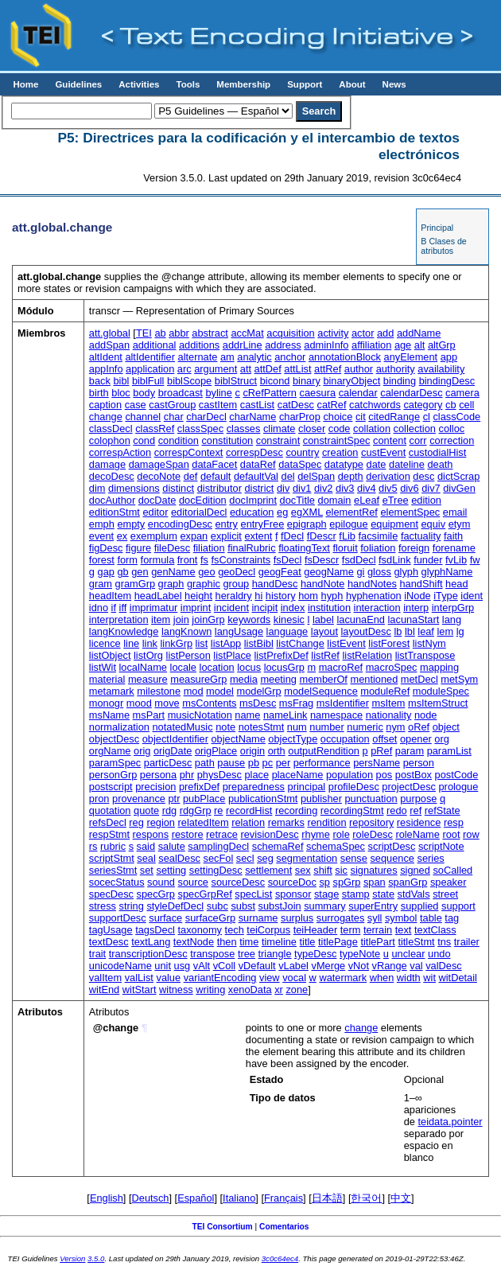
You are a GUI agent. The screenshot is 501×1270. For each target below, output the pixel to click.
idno (98, 608)
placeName (298, 775)
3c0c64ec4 (280, 1258)
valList (139, 978)
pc (268, 763)
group (236, 584)
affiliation (371, 345)
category (422, 405)
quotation (110, 810)
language (287, 631)
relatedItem (203, 822)
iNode (417, 596)
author (358, 369)
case (135, 405)
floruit (344, 548)
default (215, 476)
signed (415, 870)
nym (395, 727)
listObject (110, 655)
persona (158, 775)
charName (252, 417)
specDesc (111, 894)
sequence (392, 858)
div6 (409, 488)
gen (139, 572)
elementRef (351, 512)
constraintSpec (337, 440)
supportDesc (117, 918)
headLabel (158, 596)
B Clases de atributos (443, 245)
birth (99, 393)
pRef (381, 751)
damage (107, 464)
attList (297, 369)
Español (195, 1198)
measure (148, 679)
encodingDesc (180, 524)
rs (93, 846)
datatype (343, 464)
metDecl (419, 679)
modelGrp (259, 691)
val (416, 966)
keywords (248, 619)
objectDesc (114, 739)
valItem (105, 978)
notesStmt (262, 727)
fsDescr (322, 560)
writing (210, 989)
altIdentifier (150, 357)
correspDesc (254, 452)
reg (136, 822)
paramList (449, 751)
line (131, 643)
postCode (457, 775)
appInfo (106, 369)
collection (415, 428)
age (402, 345)
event (101, 536)
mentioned (374, 679)
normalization (119, 727)
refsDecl (107, 822)
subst (243, 906)
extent (259, 536)
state (383, 894)
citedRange (394, 417)
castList (257, 405)
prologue (459, 787)
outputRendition (323, 751)
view (269, 978)
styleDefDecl (175, 906)
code (339, 428)
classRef (154, 428)
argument (215, 369)
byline (218, 393)
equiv (433, 524)
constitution (227, 440)
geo (206, 572)
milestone (159, 691)
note (225, 727)
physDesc (219, 775)
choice (337, 417)
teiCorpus (268, 930)
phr (187, 775)
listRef (325, 655)
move (166, 703)
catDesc (296, 405)
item (160, 619)
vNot (358, 966)
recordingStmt (352, 810)
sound (161, 882)
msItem (388, 703)
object (446, 727)
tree (246, 954)
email (455, 512)
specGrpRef (205, 894)
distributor (219, 488)
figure (138, 548)
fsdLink (395, 560)
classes (244, 428)
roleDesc (372, 834)
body (144, 393)
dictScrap (458, 476)
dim (97, 488)
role (340, 834)
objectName (239, 739)
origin (252, 751)
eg (282, 512)
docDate (157, 500)
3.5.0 (95, 1258)
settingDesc (216, 870)
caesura (318, 393)
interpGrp (453, 608)
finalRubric (251, 548)
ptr (174, 798)
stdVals (414, 894)
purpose (418, 798)
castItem (218, 405)
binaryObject (351, 381)
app (449, 357)
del (288, 476)
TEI (144, 333)
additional (155, 345)
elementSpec (411, 512)
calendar (358, 393)
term (350, 930)
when (382, 978)
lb (398, 631)
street (445, 894)
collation (371, 428)
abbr (179, 333)
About (352, 84)
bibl (121, 381)
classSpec (200, 428)
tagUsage (111, 930)
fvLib (456, 560)
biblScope (189, 381)
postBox (413, 775)
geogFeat (279, 572)
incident (231, 608)
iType (445, 596)
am (227, 357)
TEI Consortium (222, 1226)
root (451, 834)
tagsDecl (155, 930)
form (127, 560)
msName (109, 715)
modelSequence (321, 691)
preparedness (254, 787)
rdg (169, 810)
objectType (292, 739)
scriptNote (441, 846)
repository (371, 822)
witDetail (458, 978)
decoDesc (111, 476)
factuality (421, 536)
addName (419, 333)
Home (25, 84)
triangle (275, 954)
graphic (203, 584)
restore (188, 834)
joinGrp (208, 619)
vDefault (257, 966)
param (409, 751)
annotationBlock (345, 357)
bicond (275, 381)
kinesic (289, 619)
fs (204, 560)
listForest (389, 643)
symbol (401, 918)
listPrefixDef (281, 655)
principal (307, 787)
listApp (226, 643)
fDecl (292, 536)
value (168, 978)
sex (303, 870)
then (227, 942)
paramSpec (115, 763)
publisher (321, 798)
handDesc (275, 584)
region (160, 822)
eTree (396, 500)
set (146, 870)
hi (258, 596)
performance (322, 763)
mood (139, 703)
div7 (430, 488)
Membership (243, 84)
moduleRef (385, 691)
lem (445, 631)
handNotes (372, 584)
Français (283, 1198)
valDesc (443, 966)
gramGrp (135, 584)
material (107, 679)
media (244, 679)
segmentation (306, 858)
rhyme (315, 834)
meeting (278, 679)
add (385, 333)
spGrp (346, 882)
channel (143, 417)
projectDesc (409, 787)
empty (131, 524)
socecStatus (117, 882)
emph (102, 524)
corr (418, 440)
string (131, 906)
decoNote (159, 476)
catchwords (375, 405)
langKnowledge (124, 631)
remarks (286, 822)
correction (451, 440)
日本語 (327, 1198)
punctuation (370, 798)
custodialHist (438, 452)
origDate (172, 751)
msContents (209, 703)
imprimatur (153, 608)
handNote (323, 584)
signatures (374, 870)
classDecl (111, 428)
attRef (327, 369)
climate (279, 428)
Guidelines (78, 84)
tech (234, 930)
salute (171, 846)
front (187, 560)
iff (123, 608)
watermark (343, 978)
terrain (377, 930)
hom (308, 596)
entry (227, 524)
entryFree (263, 524)
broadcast (180, 393)
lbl (410, 631)
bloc (120, 393)
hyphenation (374, 596)
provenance (138, 798)
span (374, 882)
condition (178, 440)
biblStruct (236, 381)
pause (231, 763)
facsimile (378, 536)
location (217, 667)
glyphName (447, 572)
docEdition (203, 500)
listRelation (367, 655)
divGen (459, 488)
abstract (210, 333)
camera (462, 393)
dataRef (258, 464)
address (283, 345)
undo (439, 954)
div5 (388, 488)
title (308, 942)
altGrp (442, 345)
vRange (389, 966)
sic (341, 870)
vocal (294, 978)
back (100, 381)
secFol (219, 858)
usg (182, 966)
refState (442, 810)
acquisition (290, 333)
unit (162, 966)
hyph (332, 596)
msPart (149, 715)
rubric (113, 846)
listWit (102, 667)
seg (265, 858)
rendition (326, 822)
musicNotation (200, 715)
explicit (226, 536)
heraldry (234, 596)
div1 (302, 488)
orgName (110, 751)
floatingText (304, 548)
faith (453, 536)
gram (100, 584)
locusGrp (284, 667)
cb (450, 405)
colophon (109, 440)
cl (426, 417)
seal (146, 858)
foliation (377, 548)
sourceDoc (292, 882)
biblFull (148, 381)
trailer (467, 942)
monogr (106, 703)
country (302, 452)
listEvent (346, 643)
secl (245, 858)
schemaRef (278, 846)
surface (165, 918)
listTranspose (425, 655)
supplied (420, 906)
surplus (297, 918)
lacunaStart (414, 619)
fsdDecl (359, 560)
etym (460, 524)
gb (122, 572)
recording (296, 810)
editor (155, 512)
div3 (345, 488)
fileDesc (172, 548)
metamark (111, 691)
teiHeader (315, 930)
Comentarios (284, 1226)
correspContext (188, 452)
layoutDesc (366, 631)
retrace (222, 834)
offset (384, 739)
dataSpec (299, 464)
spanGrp (407, 882)
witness (176, 989)
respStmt (109, 834)
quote (146, 810)
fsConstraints (241, 560)
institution (329, 608)
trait (97, 954)
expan (194, 536)
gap (106, 572)
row (471, 834)
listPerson (188, 655)
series (431, 858)
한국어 (366, 1198)
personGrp (113, 775)
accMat (247, 333)
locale (183, 667)
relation (248, 822)
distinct (178, 488)
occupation (345, 739)
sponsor (293, 894)
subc (217, 906)
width (409, 978)
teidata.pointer (450, 1122)
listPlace (232, 655)
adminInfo (326, 345)
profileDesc (353, 787)
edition (426, 500)
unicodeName (120, 966)
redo (396, 810)
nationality (389, 715)
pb (253, 763)
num (297, 727)
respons (151, 834)
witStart (139, 989)
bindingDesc (447, 381)
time (248, 942)
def (191, 476)
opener (416, 739)
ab (159, 333)
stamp (356, 894)
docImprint (253, 500)
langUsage (239, 631)
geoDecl (236, 572)
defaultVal (256, 476)
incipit (265, 608)
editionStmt (114, 512)
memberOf (323, 679)
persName (376, 763)
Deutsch (150, 1198)
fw (475, 560)
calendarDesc (411, 393)
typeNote (360, 954)
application (150, 369)
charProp (299, 417)
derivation (388, 476)
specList (253, 894)
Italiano (239, 1198)
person (418, 763)
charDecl (206, 417)
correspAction (120, 452)
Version (72, 1258)
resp (454, 822)
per (283, 763)
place (256, 775)
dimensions (134, 488)
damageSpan (159, 464)
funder (428, 560)
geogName (329, 572)
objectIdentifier (175, 739)
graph (171, 584)
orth (276, 751)
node (425, 715)
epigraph (307, 524)
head (456, 584)
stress (102, 906)
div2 (323, 488)
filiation (209, 548)
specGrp (156, 894)
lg (460, 631)
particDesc (168, 763)
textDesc (109, 942)
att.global (109, 333)
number (326, 727)
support (458, 906)
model (220, 691)
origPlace (216, 751)
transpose (212, 954)
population (349, 775)
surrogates (340, 918)
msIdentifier (343, 703)
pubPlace (204, 798)
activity (332, 333)
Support (304, 84)
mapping (439, 667)
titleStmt (416, 942)
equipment (394, 524)
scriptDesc (392, 846)
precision (155, 787)
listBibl (259, 643)
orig (142, 751)
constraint (278, 440)
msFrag (296, 703)
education (252, 512)
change (105, 417)
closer (311, 428)
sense (353, 858)
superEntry (373, 906)
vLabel (293, 966)
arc (184, 369)
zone (296, 989)
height (198, 596)
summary (325, 906)
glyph (406, 572)
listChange (300, 643)
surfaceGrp (210, 918)
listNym (429, 643)
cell (466, 405)
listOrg (148, 655)
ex (122, 536)
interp (416, 608)
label (323, 619)
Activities (138, 84)
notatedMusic (183, 727)
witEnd (104, 989)
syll (374, 918)
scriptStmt (111, 858)
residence (419, 822)
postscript (111, 787)
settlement (268, 870)
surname (258, 918)
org (441, 739)
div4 (366, 488)
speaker (448, 882)
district (259, 488)
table (431, 918)
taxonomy (200, 930)
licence (105, 643)
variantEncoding (220, 978)
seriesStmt (113, 870)
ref (415, 810)
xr (278, 989)
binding (399, 381)
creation (340, 452)
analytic (254, 357)
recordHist (249, 810)
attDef (268, 369)
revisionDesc (269, 834)
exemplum (153, 536)
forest (102, 560)
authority (395, 369)
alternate (198, 357)
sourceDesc (239, 882)
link (149, 643)
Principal (437, 227)
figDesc (106, 548)
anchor (289, 357)
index (293, 608)
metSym (459, 679)
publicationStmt (263, 798)
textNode (193, 942)
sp (324, 882)
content (389, 440)
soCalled (452, 870)
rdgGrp (196, 810)
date (376, 464)
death (439, 464)
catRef (332, 405)
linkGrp (176, 643)
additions (199, 345)
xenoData (250, 989)
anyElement (411, 357)
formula (158, 560)
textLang (150, 942)
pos (384, 775)
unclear (408, 954)
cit (360, 417)
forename (454, 548)
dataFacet (214, 464)
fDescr (321, 536)
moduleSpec (441, 691)
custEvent (383, 452)
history (281, 596)
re (218, 810)
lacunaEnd (360, 619)
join (181, 619)
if (113, 608)
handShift (420, 584)
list (202, 643)
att (245, 369)
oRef (418, 727)
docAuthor (112, 500)
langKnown (186, 631)
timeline (279, 942)
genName (173, 572)
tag (452, 918)
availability (441, 369)
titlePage (338, 942)
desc (423, 476)
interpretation (119, 619)
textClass (435, 930)
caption (105, 405)
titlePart (377, 942)
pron (99, 798)
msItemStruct (438, 703)
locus (249, 667)
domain (334, 500)
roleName (417, 834)
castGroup (172, 405)
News (394, 84)
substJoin (279, 906)
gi (360, 572)
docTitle (297, 500)
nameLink (285, 715)
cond (144, 440)
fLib (347, 536)
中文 (400, 1198)
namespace (336, 715)
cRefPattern (270, 393)
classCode (456, 417)
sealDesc (179, 858)
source (193, 882)
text (403, 930)
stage (326, 894)
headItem (110, 596)
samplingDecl (218, 846)
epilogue (348, 524)
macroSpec (392, 667)
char (174, 417)
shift (322, 870)
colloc (451, 428)
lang (451, 619)
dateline (407, 464)
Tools (188, 84)
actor (362, 333)
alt (419, 345)
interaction (377, 608)
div (283, 488)
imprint (196, 608)
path (205, 763)
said (146, 846)
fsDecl (288, 560)
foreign (413, 548)
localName (143, 667)
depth (350, 476)
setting (171, 870)
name (247, 715)
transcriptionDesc (148, 954)
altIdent (105, 357)
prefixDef (199, 787)
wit (429, 978)
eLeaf (366, 500)
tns (444, 942)
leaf (426, 631)
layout (324, 631)
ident (471, 596)
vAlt (201, 966)
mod (194, 691)
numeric (365, 727)
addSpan (109, 345)
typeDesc (315, 954)
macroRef (341, 667)
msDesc (257, 703)
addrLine (242, 345)
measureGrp (198, 679)
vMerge (328, 966)
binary (306, 381)
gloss (379, 572)
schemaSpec (335, 846)
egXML (307, 512)
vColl (224, 966)
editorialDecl (199, 512)
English (106, 1198)
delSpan (316, 476)
